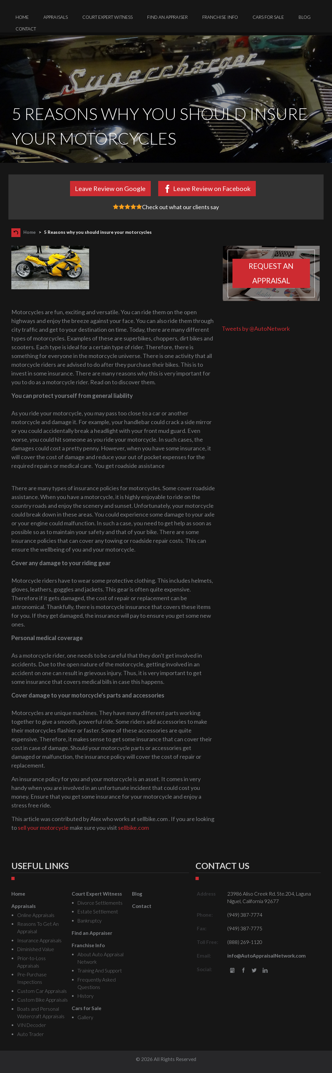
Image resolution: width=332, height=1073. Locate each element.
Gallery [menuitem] (85, 1017)
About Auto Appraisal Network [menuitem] (100, 958)
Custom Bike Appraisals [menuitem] (42, 1000)
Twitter (254, 971)
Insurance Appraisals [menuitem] (39, 940)
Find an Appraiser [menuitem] (167, 17)
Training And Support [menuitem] (99, 970)
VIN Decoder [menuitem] (31, 1025)
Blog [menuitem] (305, 17)
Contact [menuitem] (26, 28)
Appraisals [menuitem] (55, 17)
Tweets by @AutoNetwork (256, 328)
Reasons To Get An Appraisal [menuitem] (38, 927)
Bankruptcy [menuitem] (89, 921)
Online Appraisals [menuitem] (35, 915)
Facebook (243, 971)
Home (29, 232)
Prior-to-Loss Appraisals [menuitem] (31, 962)
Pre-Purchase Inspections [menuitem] (32, 978)
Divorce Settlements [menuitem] (100, 903)
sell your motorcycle (43, 827)
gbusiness (232, 971)
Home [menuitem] (22, 17)
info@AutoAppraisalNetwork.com (266, 956)
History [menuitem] (85, 996)
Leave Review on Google (110, 188)
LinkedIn (265, 971)
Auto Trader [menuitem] (30, 1034)
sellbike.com (133, 827)
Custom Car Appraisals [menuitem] (42, 991)
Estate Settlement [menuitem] (97, 911)
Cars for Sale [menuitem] (268, 17)
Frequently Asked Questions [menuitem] (96, 983)
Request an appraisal (271, 273)
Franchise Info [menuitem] (220, 17)
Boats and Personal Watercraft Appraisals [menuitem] (41, 1012)
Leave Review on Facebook (212, 188)
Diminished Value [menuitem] (35, 949)
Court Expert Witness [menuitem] (107, 17)
